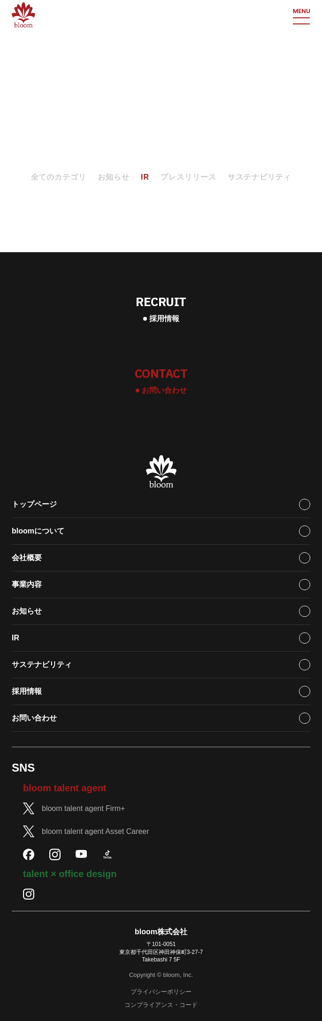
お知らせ (114, 177)
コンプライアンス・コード (161, 1004)
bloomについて (38, 531)
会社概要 (27, 558)
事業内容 (27, 584)
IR (145, 177)
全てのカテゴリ (59, 177)
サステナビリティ (259, 177)
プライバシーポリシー (161, 991)
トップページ (34, 504)
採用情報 (27, 691)
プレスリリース (188, 177)
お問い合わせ (34, 718)
